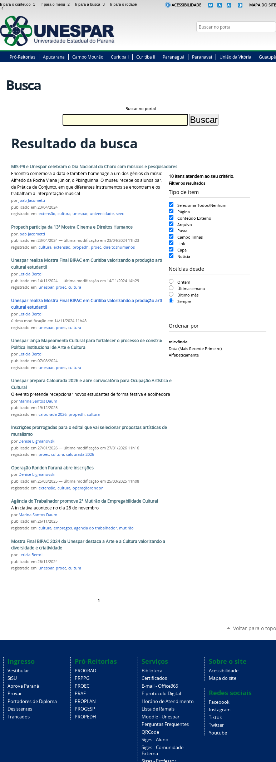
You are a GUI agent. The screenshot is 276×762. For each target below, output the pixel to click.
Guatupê (267, 57)
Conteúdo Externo (194, 218)
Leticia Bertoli (31, 274)
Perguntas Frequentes (165, 724)
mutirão (126, 528)
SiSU (12, 678)
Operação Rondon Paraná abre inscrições (52, 468)
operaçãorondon (88, 487)
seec (120, 213)
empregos (63, 528)
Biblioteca (152, 671)
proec (96, 247)
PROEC (82, 686)
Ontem (183, 282)
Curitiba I (120, 57)
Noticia (183, 256)
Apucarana (54, 57)
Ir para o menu (56, 4)
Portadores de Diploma (32, 701)
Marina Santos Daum (38, 401)
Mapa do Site (262, 5)
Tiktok (215, 717)
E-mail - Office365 (160, 686)
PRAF (80, 694)
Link (181, 243)
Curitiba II (145, 57)
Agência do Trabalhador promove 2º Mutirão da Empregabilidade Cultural (84, 501)
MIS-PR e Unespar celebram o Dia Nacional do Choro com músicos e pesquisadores (94, 167)
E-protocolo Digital (161, 694)
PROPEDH (85, 717)
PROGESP (85, 709)
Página (183, 211)
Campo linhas (190, 237)
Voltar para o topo (254, 628)
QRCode (150, 732)
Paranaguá (173, 57)
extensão (47, 213)
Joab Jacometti (32, 200)
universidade (102, 213)
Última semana (191, 288)
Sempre (184, 301)
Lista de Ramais (158, 709)
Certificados (154, 678)
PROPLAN (85, 701)
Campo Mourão (87, 57)
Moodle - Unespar (160, 717)
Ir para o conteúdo (19, 4)
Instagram (263, 40)
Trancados (19, 717)
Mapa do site (222, 678)
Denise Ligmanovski (37, 441)
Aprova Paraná (23, 686)
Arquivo (184, 224)
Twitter (254, 40)
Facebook (245, 40)
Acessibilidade (186, 5)
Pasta (182, 230)
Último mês (187, 295)
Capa (182, 250)
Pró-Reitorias (22, 57)
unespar (80, 213)
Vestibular (18, 671)
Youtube (218, 733)
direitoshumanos (119, 247)
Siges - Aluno (155, 740)
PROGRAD (85, 671)
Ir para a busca (91, 4)
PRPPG (82, 678)
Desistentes (20, 709)
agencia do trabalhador (95, 528)
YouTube (272, 40)
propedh (81, 247)
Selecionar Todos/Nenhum (201, 205)
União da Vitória (235, 57)
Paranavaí (202, 57)
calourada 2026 (52, 414)
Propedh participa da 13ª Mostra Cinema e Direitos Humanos (72, 227)
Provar (15, 694)
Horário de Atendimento (168, 701)
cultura (64, 213)
